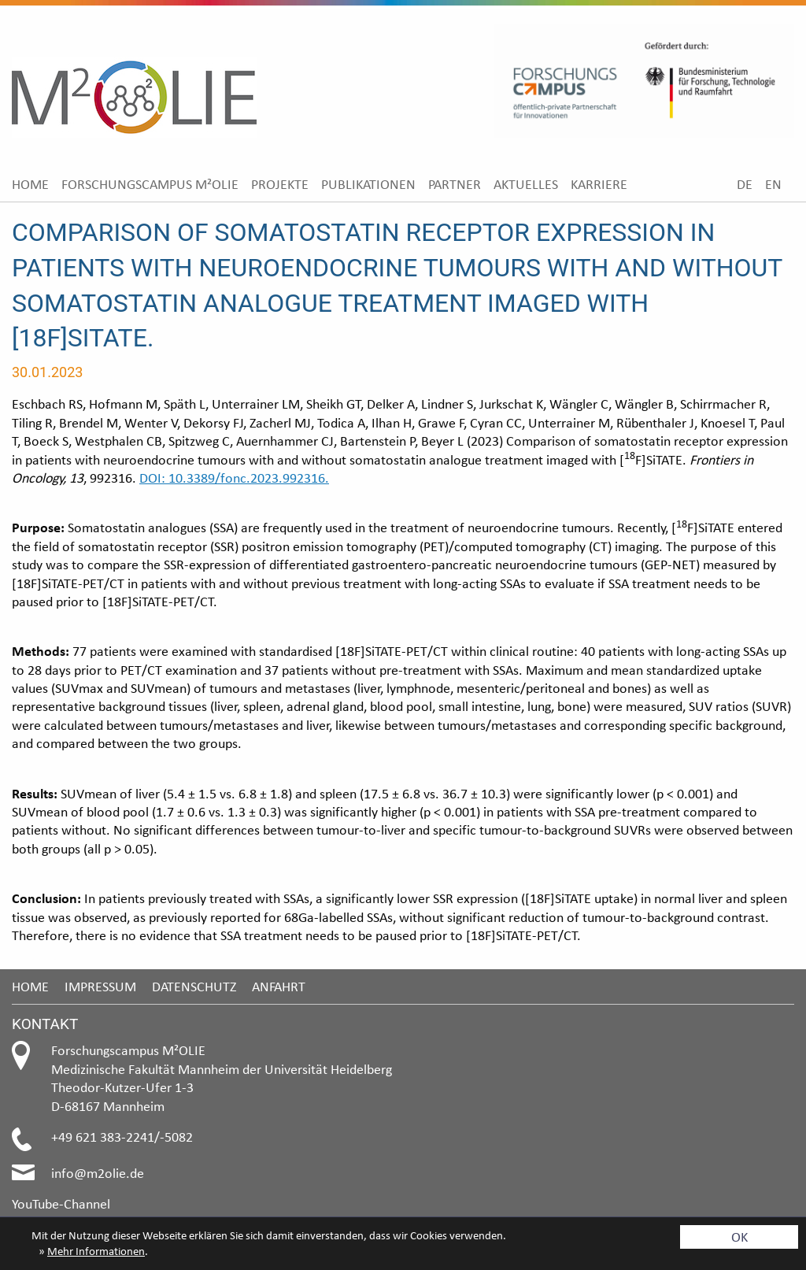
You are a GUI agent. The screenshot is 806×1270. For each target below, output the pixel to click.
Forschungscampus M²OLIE (149, 183)
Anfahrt (278, 986)
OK (739, 1236)
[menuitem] (30, 184)
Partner (454, 183)
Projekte (280, 183)
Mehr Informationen (96, 1251)
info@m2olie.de (97, 1172)
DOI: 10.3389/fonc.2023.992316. (234, 477)
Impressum (100, 986)
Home (30, 183)
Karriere (599, 183)
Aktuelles (526, 183)
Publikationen (368, 183)
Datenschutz (194, 986)
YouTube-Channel (61, 1203)
